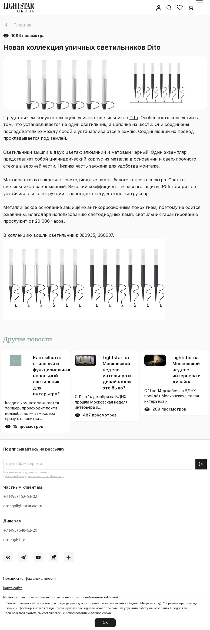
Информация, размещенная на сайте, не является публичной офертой (60, 598)
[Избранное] (179, 7)
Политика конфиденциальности (29, 579)
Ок (105, 623)
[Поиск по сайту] (169, 7)
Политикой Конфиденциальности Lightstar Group (34, 476)
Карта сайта (12, 588)
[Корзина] (190, 7)
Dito (133, 117)
